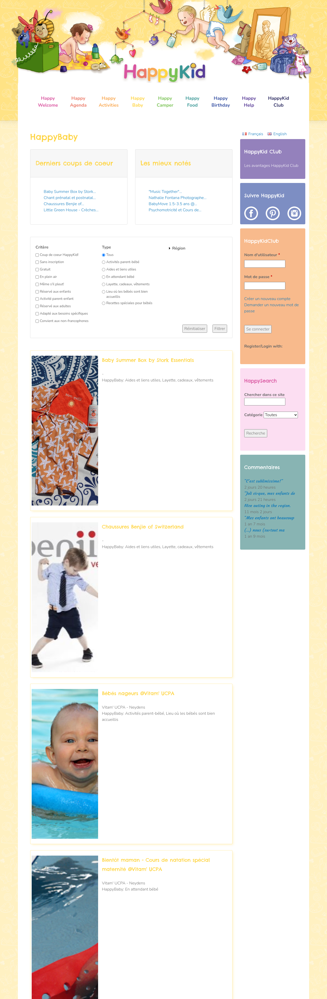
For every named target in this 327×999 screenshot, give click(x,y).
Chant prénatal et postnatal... (70, 198)
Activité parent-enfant (57, 299)
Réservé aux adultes (55, 306)
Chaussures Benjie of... (64, 204)
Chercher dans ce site (264, 395)
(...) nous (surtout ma (264, 530)
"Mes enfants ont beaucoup (269, 518)
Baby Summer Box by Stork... (70, 191)
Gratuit (45, 269)
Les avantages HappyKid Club (271, 165)
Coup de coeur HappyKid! (59, 255)
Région (178, 248)
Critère (42, 247)
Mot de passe (258, 277)
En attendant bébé (120, 277)
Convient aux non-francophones (64, 321)
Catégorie (254, 415)
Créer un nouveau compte (267, 299)
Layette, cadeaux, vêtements (128, 284)
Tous (109, 255)
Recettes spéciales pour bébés (129, 303)
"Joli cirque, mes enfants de (269, 493)
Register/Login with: (263, 346)
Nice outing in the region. (267, 505)
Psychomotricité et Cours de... (175, 210)
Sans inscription (52, 262)
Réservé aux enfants (55, 291)
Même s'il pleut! (52, 284)
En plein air (48, 277)
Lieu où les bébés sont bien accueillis (127, 294)
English (280, 134)
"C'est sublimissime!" (263, 481)
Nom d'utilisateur (262, 255)
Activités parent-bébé (122, 262)
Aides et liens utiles (121, 269)
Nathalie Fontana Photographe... (177, 198)
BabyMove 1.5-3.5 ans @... (173, 204)
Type (106, 247)
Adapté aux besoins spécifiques (64, 313)
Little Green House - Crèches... (71, 210)
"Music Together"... (165, 191)
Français (255, 134)
